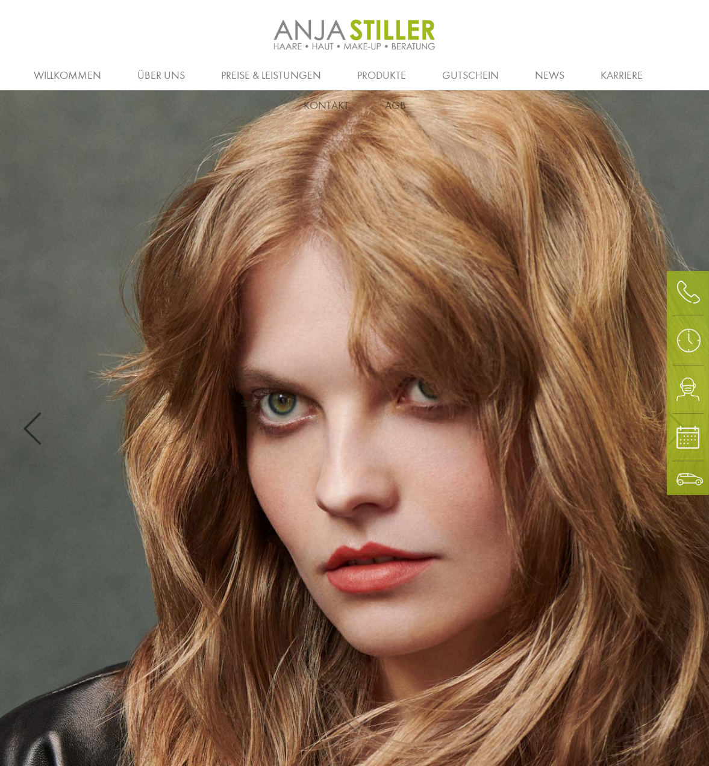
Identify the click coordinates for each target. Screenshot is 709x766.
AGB (395, 105)
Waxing (681, 74)
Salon (113, 74)
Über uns (161, 75)
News (549, 75)
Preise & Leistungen (271, 75)
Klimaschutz (576, 74)
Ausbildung (191, 74)
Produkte (381, 75)
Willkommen (67, 75)
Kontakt (326, 105)
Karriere (622, 75)
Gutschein (470, 75)
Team (334, 74)
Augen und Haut (565, 74)
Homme (421, 74)
